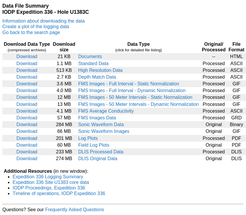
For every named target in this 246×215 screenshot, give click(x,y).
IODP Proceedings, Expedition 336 (49, 187)
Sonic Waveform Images (103, 131)
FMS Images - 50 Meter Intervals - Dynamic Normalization (138, 104)
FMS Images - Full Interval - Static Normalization (128, 83)
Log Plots (88, 138)
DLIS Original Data (97, 158)
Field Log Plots (93, 145)
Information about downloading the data (43, 20)
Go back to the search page (31, 32)
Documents (90, 56)
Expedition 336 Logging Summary (48, 176)
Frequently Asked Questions (74, 209)
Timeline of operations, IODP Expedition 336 (59, 193)
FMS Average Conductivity (106, 111)
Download (26, 56)
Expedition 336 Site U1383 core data (51, 182)
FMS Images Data (97, 117)
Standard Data (93, 63)
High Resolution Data (100, 70)
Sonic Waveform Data (101, 124)
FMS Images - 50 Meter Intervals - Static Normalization (135, 97)
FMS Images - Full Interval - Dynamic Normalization (132, 90)
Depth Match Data (97, 77)
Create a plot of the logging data (35, 26)
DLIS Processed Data (100, 151)
